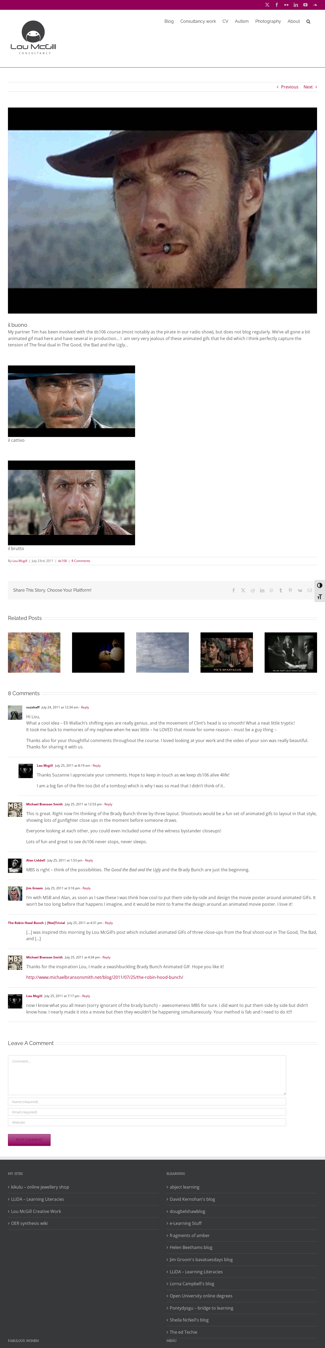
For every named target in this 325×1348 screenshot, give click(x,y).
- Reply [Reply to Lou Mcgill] (95, 765)
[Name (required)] (147, 1101)
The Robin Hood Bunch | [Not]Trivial (36, 923)
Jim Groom (34, 888)
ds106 (62, 561)
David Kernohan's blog (192, 1199)
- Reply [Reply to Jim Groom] (85, 888)
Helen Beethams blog (191, 1247)
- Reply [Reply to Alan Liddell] (87, 860)
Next (308, 87)
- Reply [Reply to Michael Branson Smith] (107, 804)
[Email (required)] (147, 1112)
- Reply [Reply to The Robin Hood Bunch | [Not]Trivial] (107, 923)
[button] (308, 21)
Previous (290, 87)
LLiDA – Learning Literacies (37, 1199)
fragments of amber (190, 1235)
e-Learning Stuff (186, 1223)
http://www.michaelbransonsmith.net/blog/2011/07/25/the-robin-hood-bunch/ (104, 977)
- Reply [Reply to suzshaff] (83, 707)
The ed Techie (183, 1332)
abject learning (184, 1187)
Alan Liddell (35, 860)
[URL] (147, 1122)
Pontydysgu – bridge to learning (201, 1308)
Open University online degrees (201, 1296)
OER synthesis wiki (29, 1223)
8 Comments (81, 561)
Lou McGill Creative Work (36, 1211)
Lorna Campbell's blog (192, 1284)
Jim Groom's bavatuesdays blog (201, 1259)
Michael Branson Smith (44, 804)
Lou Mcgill (19, 561)
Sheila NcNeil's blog (189, 1320)
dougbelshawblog (187, 1211)
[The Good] (162, 211)
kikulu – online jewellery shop (40, 1187)
